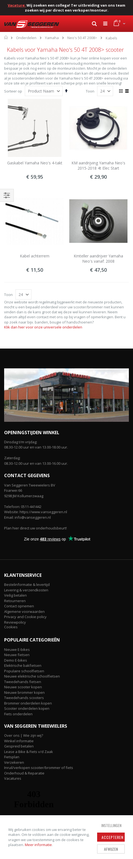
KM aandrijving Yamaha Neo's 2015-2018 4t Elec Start (98, 165)
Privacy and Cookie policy (25, 616)
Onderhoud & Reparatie (24, 773)
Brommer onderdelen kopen (28, 703)
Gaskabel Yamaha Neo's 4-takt (34, 162)
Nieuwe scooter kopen (23, 686)
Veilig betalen (15, 595)
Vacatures (12, 778)
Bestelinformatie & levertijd (27, 584)
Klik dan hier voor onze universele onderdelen (43, 327)
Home (6, 37)
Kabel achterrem (34, 256)
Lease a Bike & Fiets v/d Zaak (28, 751)
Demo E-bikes (15, 660)
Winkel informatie (19, 740)
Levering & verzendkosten (26, 590)
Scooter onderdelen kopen (26, 708)
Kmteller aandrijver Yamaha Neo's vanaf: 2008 (98, 258)
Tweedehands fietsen (22, 681)
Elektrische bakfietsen (22, 665)
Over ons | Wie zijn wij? (23, 735)
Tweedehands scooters (24, 697)
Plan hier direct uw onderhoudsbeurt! (35, 528)
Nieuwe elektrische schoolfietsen (32, 676)
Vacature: (17, 5)
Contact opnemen (19, 606)
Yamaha (52, 38)
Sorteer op (13, 91)
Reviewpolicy (15, 622)
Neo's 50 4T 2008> (82, 38)
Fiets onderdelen (18, 713)
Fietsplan (11, 756)
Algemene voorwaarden (24, 611)
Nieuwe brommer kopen (24, 692)
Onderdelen (26, 38)
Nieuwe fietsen (17, 654)
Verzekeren (14, 762)
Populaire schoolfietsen (24, 670)
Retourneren (15, 600)
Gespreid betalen (19, 746)
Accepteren (112, 837)
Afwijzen (111, 849)
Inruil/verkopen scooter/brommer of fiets (38, 767)
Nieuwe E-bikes (17, 649)
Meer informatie (38, 844)
